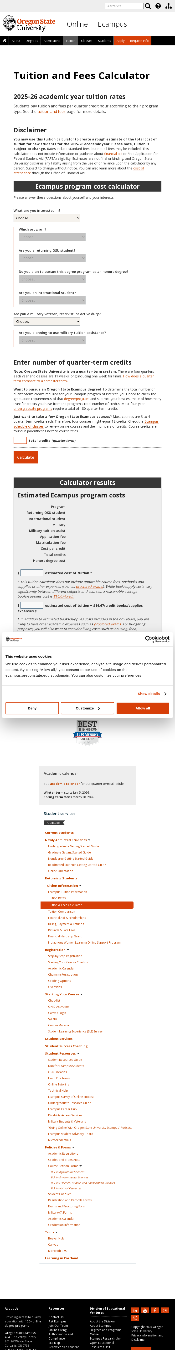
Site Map (54, 1343)
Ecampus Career (62, 1109)
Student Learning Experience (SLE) (75, 1031)
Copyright (138, 1327)
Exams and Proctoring (67, 1206)
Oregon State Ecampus (20, 1333)
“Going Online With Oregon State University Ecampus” (90, 1128)
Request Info (139, 41)
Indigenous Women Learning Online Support (84, 942)
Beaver (56, 1238)
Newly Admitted (67, 840)
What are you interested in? (37, 210)
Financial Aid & (67, 918)
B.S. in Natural (66, 1188)
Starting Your (64, 994)
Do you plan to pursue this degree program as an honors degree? (73, 271)
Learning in (61, 1258)
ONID (59, 1007)
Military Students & (67, 1121)
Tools (51, 1232)
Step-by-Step (65, 956)
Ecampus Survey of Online (71, 1097)
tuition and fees (51, 111)
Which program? (32, 229)
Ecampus (112, 24)
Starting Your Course (68, 962)
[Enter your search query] (124, 6)
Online (77, 24)
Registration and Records (70, 1200)
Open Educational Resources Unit (102, 1345)
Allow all (142, 708)
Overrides (55, 987)
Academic (61, 968)
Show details (149, 694)
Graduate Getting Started (69, 852)
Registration (57, 950)
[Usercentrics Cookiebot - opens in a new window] (149, 639)
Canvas (57, 1013)
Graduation (64, 1225)
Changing (63, 975)
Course (59, 1025)
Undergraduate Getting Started (73, 846)
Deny (32, 708)
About (16, 41)
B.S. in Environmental (69, 1177)
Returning (61, 878)
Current (59, 832)
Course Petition (65, 1166)
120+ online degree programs (23, 1323)
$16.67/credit (63, 596)
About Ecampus (100, 1326)
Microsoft (57, 1251)
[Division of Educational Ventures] (168, 6)
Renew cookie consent (64, 1347)
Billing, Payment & (66, 924)
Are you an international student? (47, 292)
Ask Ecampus (57, 1321)
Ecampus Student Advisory (70, 1134)
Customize (88, 708)
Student (58, 1039)
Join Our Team (58, 1326)
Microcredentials (59, 1140)
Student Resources (65, 1060)
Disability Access (65, 1115)
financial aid (113, 153)
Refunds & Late (61, 930)
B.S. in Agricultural (67, 1172)
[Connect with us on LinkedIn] (135, 1310)
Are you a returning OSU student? (47, 250)
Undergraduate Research (69, 1103)
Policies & (59, 1147)
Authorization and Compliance (61, 1336)
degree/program (76, 398)
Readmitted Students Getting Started (77, 865)
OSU (57, 1072)
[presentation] (157, 6)
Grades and (64, 1160)
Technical (58, 1091)
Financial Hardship (65, 936)
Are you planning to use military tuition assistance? (62, 332)
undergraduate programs (33, 408)
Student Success (66, 1046)
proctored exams (89, 586)
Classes (87, 41)
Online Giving (58, 1330)
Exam (59, 1078)
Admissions (52, 41)
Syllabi (52, 1019)
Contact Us (56, 1317)
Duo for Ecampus (66, 1066)
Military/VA (60, 1212)
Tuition (71, 41)
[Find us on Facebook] (155, 1310)
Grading (59, 981)
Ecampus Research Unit (105, 1338)
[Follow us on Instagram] (165, 1310)
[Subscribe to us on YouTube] (145, 1310)
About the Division (102, 1321)
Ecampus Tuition (67, 892)
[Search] (147, 6)
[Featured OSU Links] (158, 6)
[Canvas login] (135, 1321)
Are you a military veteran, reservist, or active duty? (57, 314)
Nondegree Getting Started (70, 859)
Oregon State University (147, 1329)
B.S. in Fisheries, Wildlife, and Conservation (83, 1183)
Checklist (54, 1000)
